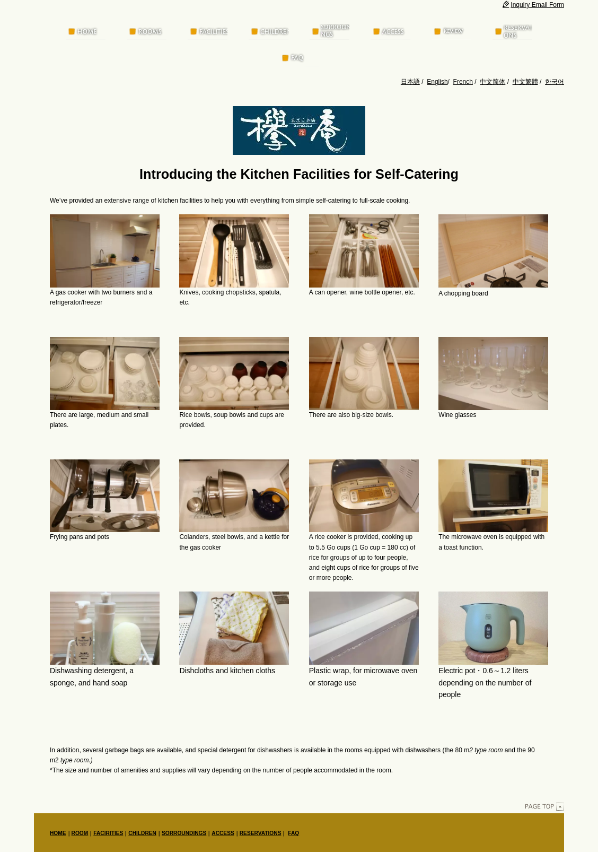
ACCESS (223, 834)
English (437, 81)
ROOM (80, 834)
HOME (58, 834)
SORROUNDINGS (184, 834)
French (463, 81)
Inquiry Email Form (533, 4)
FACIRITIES (108, 834)
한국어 (554, 81)
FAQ (293, 834)
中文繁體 (525, 81)
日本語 (410, 81)
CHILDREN (142, 834)
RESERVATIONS (261, 834)
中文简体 (492, 81)
